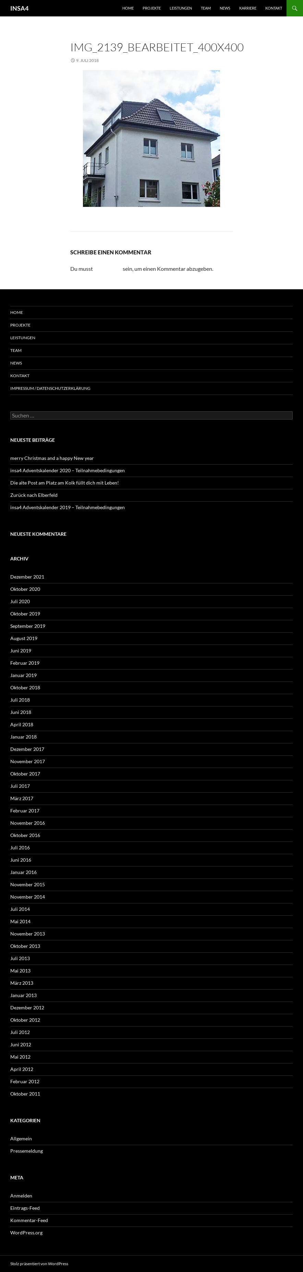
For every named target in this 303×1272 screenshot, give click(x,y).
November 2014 (27, 897)
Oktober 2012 (25, 1020)
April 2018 (21, 724)
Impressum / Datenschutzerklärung (50, 388)
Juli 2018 (20, 700)
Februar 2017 (24, 810)
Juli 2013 (20, 958)
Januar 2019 (23, 675)
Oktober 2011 (25, 1094)
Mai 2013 (20, 970)
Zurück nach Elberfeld (34, 495)
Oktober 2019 (25, 614)
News (225, 8)
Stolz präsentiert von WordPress (39, 1263)
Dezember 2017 (27, 749)
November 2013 (27, 934)
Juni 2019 (20, 650)
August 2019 (23, 638)
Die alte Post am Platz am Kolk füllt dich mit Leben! (64, 483)
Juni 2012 (20, 1044)
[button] (15, 1257)
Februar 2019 (24, 663)
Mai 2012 (20, 1057)
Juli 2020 (20, 601)
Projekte (152, 8)
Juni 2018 (20, 712)
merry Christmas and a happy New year (52, 458)
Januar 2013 (23, 995)
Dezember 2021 (27, 577)
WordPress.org (26, 1232)
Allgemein (21, 1138)
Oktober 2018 (25, 687)
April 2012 (21, 1069)
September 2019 (27, 626)
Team (206, 8)
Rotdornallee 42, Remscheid (167, 60)
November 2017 (27, 761)
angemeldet (108, 268)
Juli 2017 (20, 786)
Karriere (247, 8)
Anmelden (21, 1195)
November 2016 (27, 823)
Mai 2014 (20, 921)
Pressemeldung (26, 1151)
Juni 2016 (20, 860)
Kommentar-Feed (29, 1220)
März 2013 (21, 983)
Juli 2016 (20, 847)
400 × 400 (118, 60)
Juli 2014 (20, 909)
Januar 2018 (23, 737)
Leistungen (181, 8)
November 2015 (27, 884)
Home (128, 8)
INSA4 (19, 8)
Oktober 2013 (25, 946)
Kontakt (273, 8)
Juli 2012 (20, 1032)
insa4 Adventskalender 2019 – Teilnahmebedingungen (67, 507)
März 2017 (21, 798)
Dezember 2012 (27, 1007)
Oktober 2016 (25, 835)
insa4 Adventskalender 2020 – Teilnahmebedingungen (67, 470)
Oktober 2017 (25, 774)
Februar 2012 (24, 1081)
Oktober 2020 (25, 589)
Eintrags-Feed (25, 1208)
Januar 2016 (23, 872)
